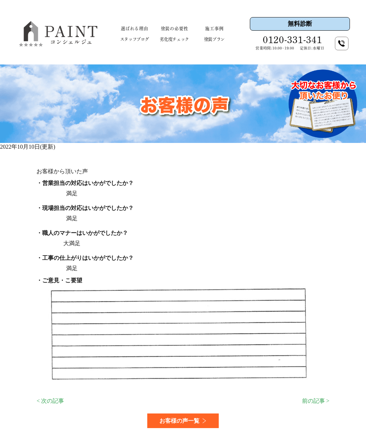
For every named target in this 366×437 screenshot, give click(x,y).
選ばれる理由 (134, 28)
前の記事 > (316, 401)
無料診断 (300, 24)
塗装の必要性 (174, 28)
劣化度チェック (174, 39)
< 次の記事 (50, 401)
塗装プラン (214, 39)
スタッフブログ (134, 39)
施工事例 (214, 28)
